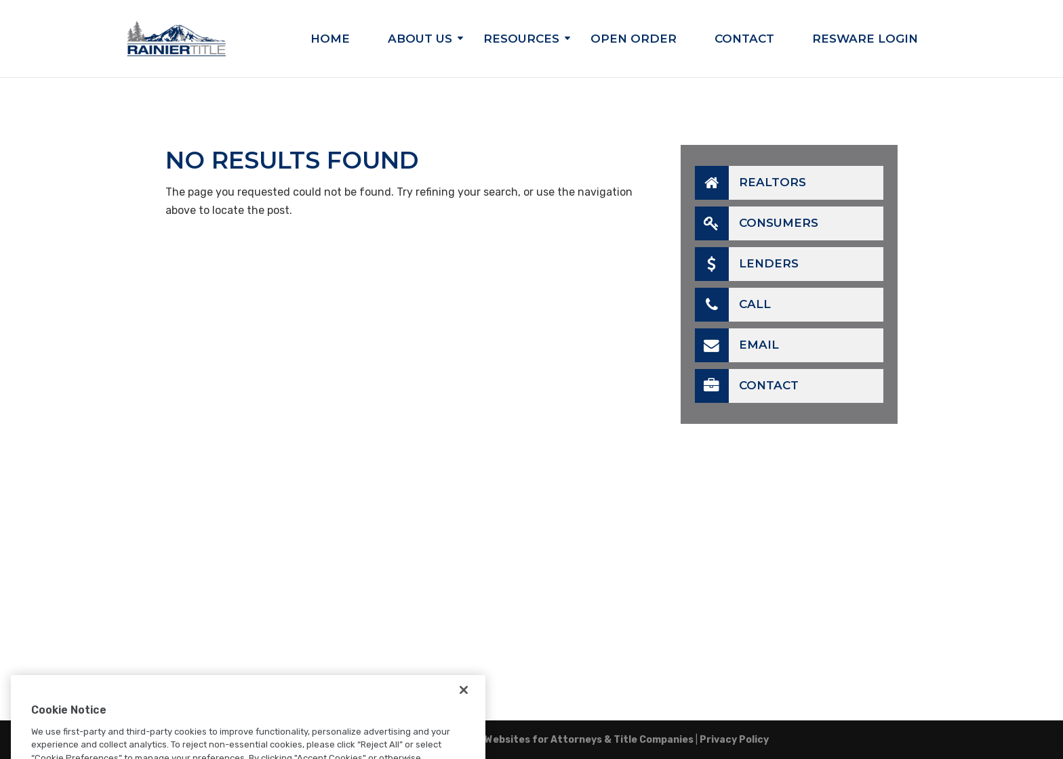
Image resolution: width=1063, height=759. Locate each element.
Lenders (747, 264)
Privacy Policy (734, 739)
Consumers (756, 223)
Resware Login (865, 39)
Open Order (633, 39)
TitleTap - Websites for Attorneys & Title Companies (564, 739)
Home (330, 39)
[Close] (464, 703)
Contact (744, 39)
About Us (420, 39)
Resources (521, 39)
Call (733, 305)
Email (737, 345)
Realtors (750, 183)
